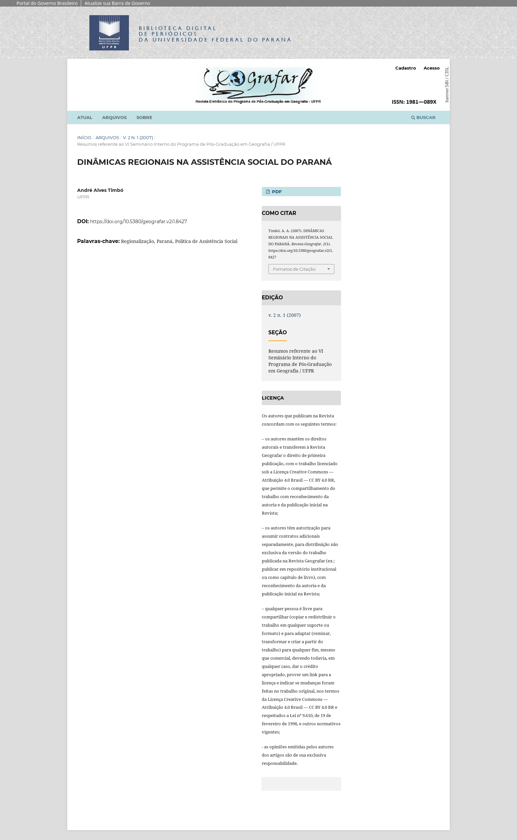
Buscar (423, 117)
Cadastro (405, 68)
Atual (84, 117)
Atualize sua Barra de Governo (117, 3)
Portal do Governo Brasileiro (46, 3)
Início (84, 137)
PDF (276, 191)
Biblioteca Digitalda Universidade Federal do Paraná (215, 34)
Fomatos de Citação (294, 269)
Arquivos (114, 117)
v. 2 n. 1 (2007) (138, 137)
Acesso (432, 68)
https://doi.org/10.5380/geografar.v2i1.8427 (138, 222)
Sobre (144, 117)
